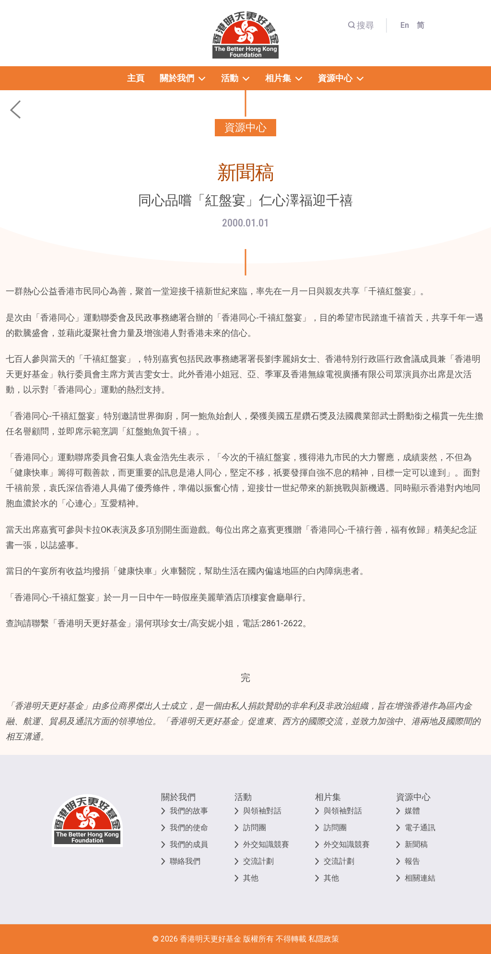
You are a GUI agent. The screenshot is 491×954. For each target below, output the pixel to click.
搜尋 (361, 25)
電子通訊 (420, 827)
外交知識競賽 (266, 844)
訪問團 (254, 827)
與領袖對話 (262, 810)
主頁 (135, 78)
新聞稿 (416, 844)
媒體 (412, 810)
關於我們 (178, 797)
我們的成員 (189, 844)
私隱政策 (323, 938)
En (404, 25)
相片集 (328, 797)
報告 (412, 861)
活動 (243, 797)
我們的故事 (189, 810)
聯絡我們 (185, 861)
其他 (250, 877)
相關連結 (420, 877)
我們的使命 (189, 827)
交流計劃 (258, 861)
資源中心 (413, 797)
